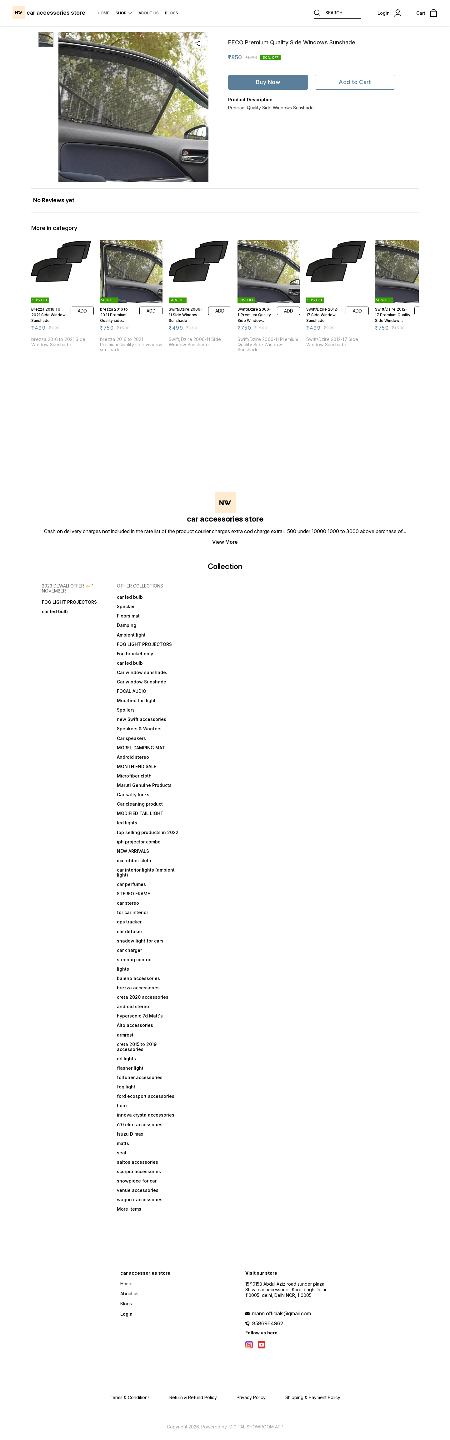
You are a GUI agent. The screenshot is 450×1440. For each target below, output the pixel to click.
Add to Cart (355, 82)
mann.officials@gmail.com (281, 1313)
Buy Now (268, 82)
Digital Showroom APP (256, 1426)
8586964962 (267, 1323)
